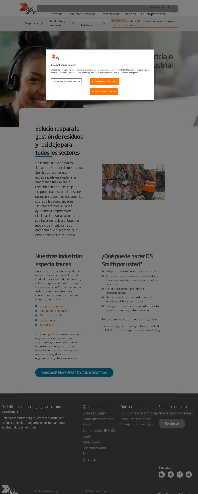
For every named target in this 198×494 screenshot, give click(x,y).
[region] (100, 75)
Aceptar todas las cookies (104, 91)
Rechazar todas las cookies (105, 82)
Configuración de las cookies (66, 82)
